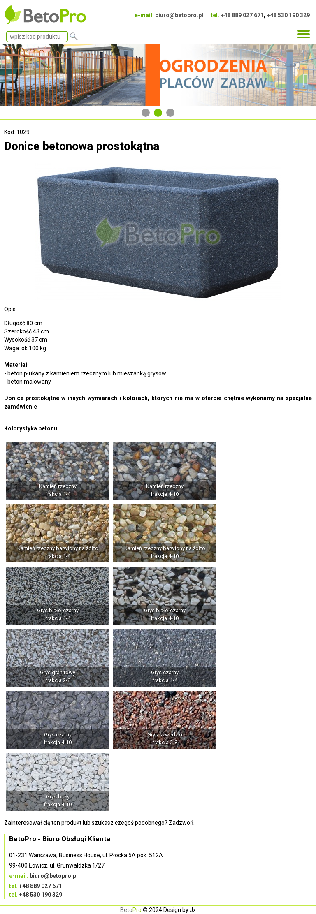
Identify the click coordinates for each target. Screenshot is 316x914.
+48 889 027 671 (242, 15)
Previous (10, 76)
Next (306, 76)
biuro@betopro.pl (179, 15)
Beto (131, 910)
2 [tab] (158, 113)
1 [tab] (146, 113)
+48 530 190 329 (288, 15)
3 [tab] (170, 113)
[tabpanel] (158, 75)
